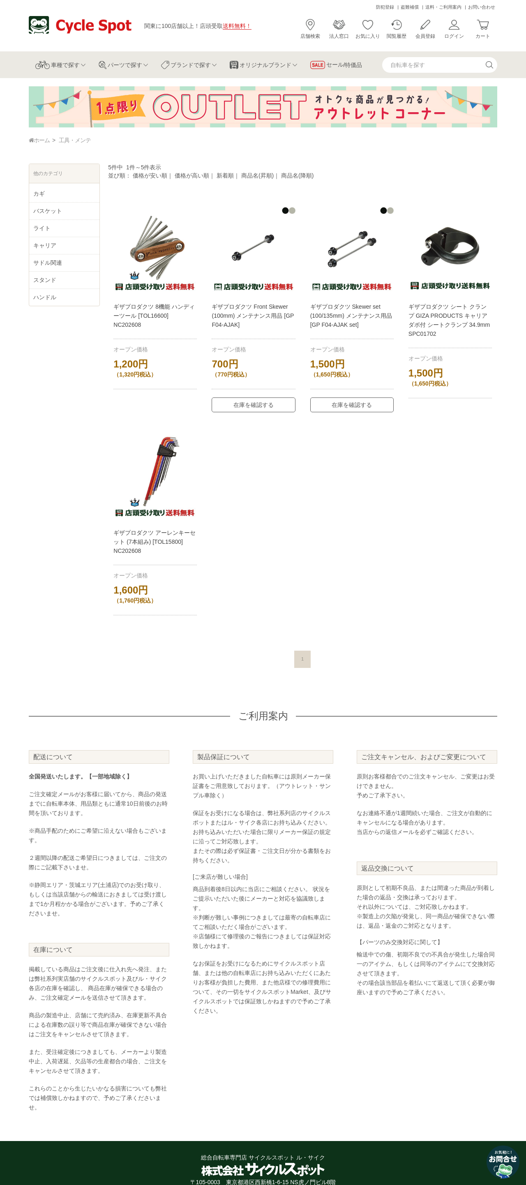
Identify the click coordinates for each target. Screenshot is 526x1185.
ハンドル (44, 297)
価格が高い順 (192, 175)
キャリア (44, 245)
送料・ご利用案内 (443, 7)
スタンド (44, 280)
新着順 (225, 175)
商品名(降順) (297, 175)
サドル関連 (47, 262)
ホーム (39, 140)
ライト (42, 228)
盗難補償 (410, 7)
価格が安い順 (150, 175)
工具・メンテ (75, 140)
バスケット (47, 211)
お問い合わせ (481, 7)
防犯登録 (385, 7)
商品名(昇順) (257, 175)
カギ (39, 193)
